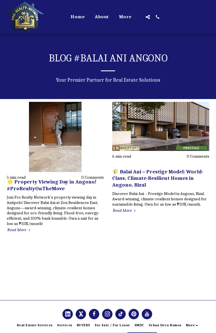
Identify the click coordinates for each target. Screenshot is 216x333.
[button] (147, 16)
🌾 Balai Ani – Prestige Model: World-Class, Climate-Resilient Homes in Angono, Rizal (157, 178)
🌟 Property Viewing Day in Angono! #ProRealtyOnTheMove (51, 185)
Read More (19, 229)
